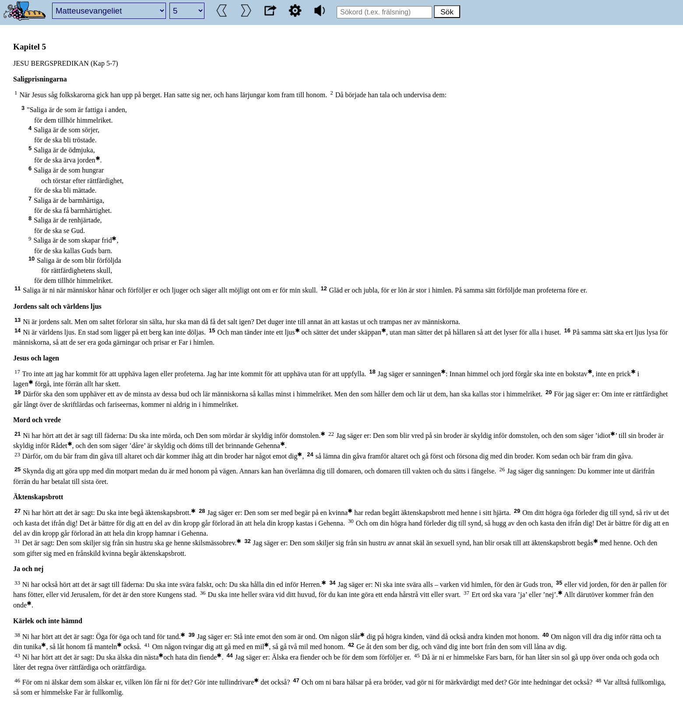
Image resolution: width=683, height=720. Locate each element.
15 (212, 330)
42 (351, 645)
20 (549, 392)
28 (202, 511)
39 (191, 635)
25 (17, 469)
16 (567, 330)
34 (332, 582)
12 (323, 288)
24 (310, 454)
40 (545, 635)
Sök (447, 11)
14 (17, 330)
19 (17, 392)
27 (17, 511)
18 (372, 371)
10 (31, 258)
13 (17, 320)
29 (517, 511)
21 (17, 434)
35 (559, 582)
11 (17, 288)
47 (296, 680)
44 (229, 655)
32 (247, 541)
